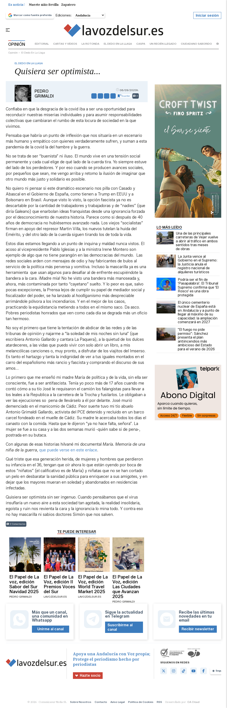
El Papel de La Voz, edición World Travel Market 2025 (93, 586)
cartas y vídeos (65, 45)
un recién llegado (163, 45)
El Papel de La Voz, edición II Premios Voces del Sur (59, 586)
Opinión (13, 54)
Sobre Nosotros (80, 703)
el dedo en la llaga (118, 45)
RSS (159, 703)
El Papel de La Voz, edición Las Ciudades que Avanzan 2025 (127, 588)
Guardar (124, 97)
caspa (140, 45)
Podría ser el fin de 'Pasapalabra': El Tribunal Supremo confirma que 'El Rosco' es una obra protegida (188, 289)
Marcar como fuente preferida (30, 17)
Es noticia (16, 6)
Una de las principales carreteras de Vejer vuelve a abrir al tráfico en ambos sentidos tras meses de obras (187, 243)
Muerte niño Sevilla (44, 6)
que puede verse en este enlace (68, 451)
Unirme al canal (50, 631)
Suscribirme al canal (120, 629)
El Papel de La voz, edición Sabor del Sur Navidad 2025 (24, 586)
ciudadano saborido (196, 45)
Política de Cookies (140, 703)
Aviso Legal (117, 703)
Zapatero (68, 6)
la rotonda (90, 45)
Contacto (101, 703)
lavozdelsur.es (55, 598)
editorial (42, 45)
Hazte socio (88, 677)
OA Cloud (193, 703)
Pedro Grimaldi (44, 95)
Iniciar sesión (207, 17)
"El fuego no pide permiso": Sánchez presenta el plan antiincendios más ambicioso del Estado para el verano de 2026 (186, 341)
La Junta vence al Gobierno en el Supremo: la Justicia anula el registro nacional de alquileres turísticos (187, 266)
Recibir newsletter (198, 631)
